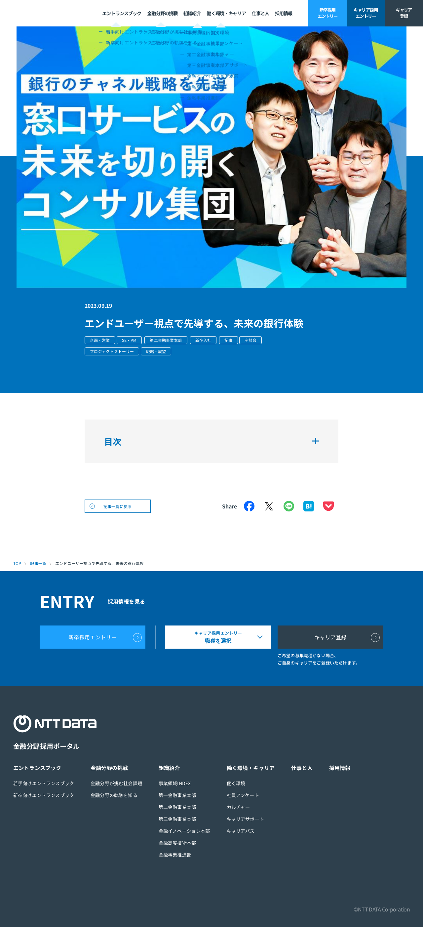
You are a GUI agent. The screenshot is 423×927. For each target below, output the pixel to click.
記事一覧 (38, 563)
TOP (17, 563)
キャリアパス (241, 830)
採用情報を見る (126, 601)
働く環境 (236, 783)
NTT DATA (36, 13)
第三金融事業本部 (177, 819)
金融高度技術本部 (177, 842)
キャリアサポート (245, 819)
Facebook (249, 506)
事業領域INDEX (175, 783)
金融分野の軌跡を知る (114, 795)
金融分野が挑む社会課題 (116, 783)
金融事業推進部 (175, 854)
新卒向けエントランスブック (43, 795)
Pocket (328, 506)
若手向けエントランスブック (43, 783)
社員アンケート (243, 795)
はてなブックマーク (309, 506)
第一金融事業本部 (177, 795)
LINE (289, 506)
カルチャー (238, 807)
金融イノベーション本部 (184, 830)
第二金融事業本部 (177, 807)
